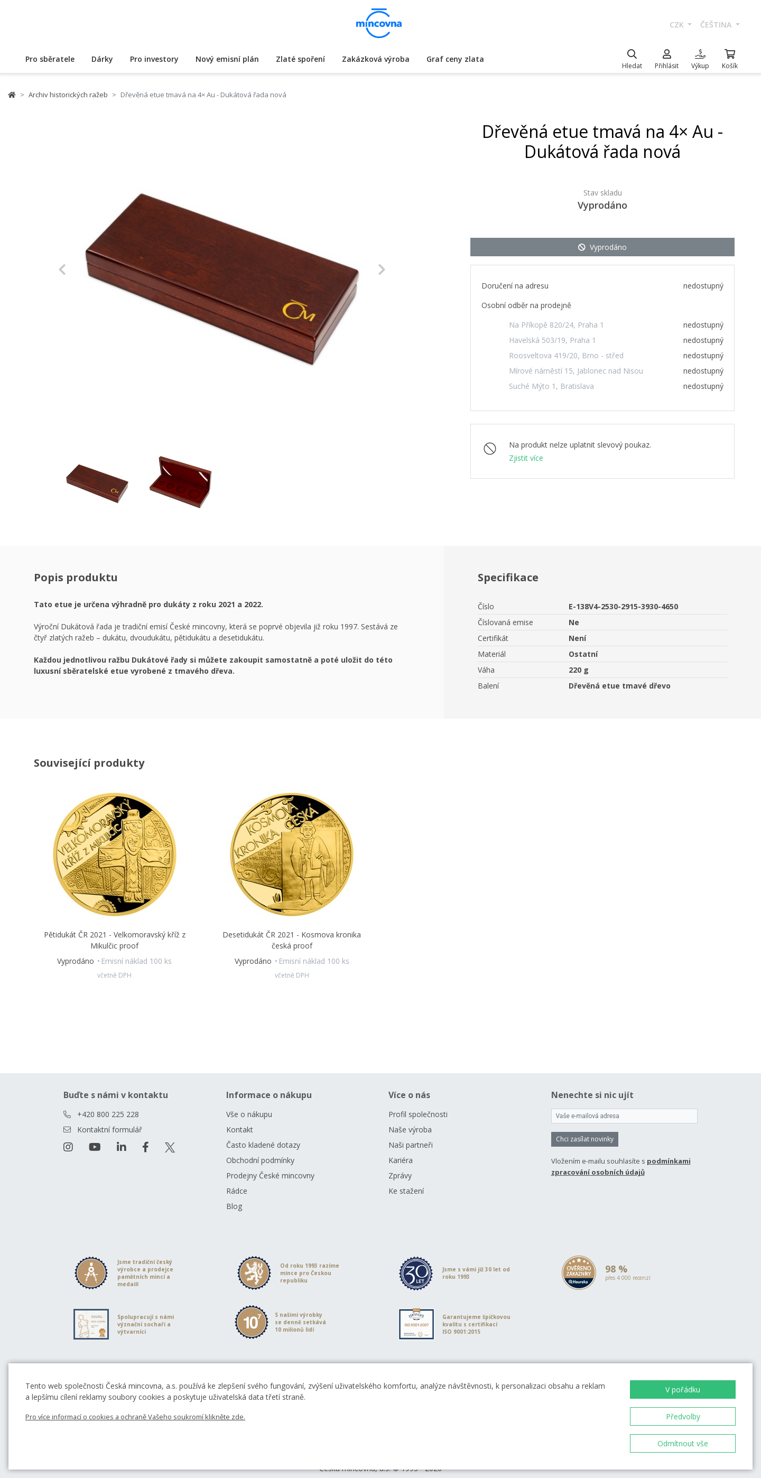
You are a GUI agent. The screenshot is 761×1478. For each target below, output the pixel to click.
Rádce (236, 1178)
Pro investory (154, 59)
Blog (234, 1193)
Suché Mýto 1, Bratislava (551, 386)
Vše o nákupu (249, 1101)
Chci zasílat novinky (585, 1126)
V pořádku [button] (682, 1389)
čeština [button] (717, 25)
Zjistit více (526, 458)
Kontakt (239, 1117)
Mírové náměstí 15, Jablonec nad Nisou (576, 371)
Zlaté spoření (300, 59)
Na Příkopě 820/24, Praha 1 (556, 325)
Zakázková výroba (376, 59)
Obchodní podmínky (260, 1147)
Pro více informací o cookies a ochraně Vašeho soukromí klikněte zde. (135, 1416)
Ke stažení (406, 1178)
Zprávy (400, 1163)
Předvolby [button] (683, 1416)
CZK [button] (678, 25)
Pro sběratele (50, 59)
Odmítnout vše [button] (682, 1443)
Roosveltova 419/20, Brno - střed (566, 355)
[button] (82, 269)
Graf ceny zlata (455, 59)
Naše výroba (410, 1117)
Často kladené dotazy (263, 1132)
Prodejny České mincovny (270, 1163)
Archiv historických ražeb (68, 94)
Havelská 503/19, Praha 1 (552, 340)
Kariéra (400, 1147)
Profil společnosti (418, 1101)
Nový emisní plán (227, 59)
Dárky (102, 59)
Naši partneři (410, 1132)
